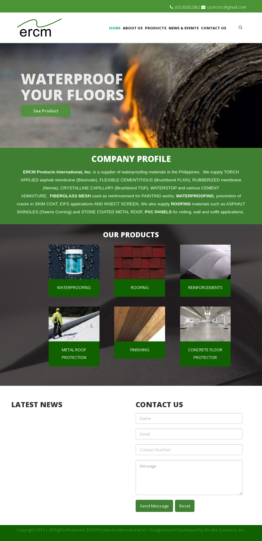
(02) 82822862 (187, 7)
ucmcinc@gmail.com (226, 7)
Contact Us (213, 28)
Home (115, 28)
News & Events (184, 28)
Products (155, 28)
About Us (133, 28)
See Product (45, 111)
